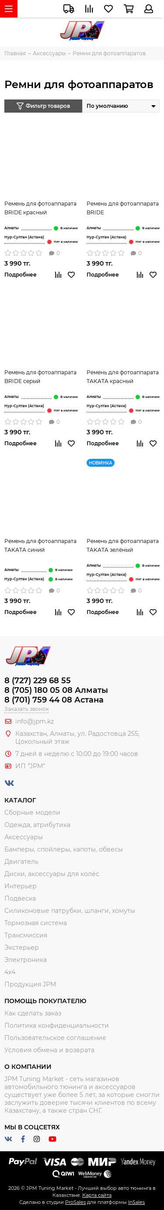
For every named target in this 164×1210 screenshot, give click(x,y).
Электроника (25, 960)
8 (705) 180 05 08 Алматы (56, 690)
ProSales (75, 1202)
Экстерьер (21, 947)
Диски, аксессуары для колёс (51, 874)
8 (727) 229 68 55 (37, 680)
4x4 (9, 972)
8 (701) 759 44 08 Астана (54, 700)
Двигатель (21, 862)
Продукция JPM (30, 984)
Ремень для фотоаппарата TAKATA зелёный (123, 545)
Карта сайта (97, 1195)
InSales (136, 1202)
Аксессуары (23, 837)
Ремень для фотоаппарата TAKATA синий (40, 545)
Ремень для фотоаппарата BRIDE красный (40, 208)
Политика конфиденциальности (56, 1025)
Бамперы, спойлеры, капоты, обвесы (63, 849)
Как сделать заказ (32, 1013)
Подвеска (20, 898)
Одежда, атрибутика (37, 825)
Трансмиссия (25, 935)
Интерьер (20, 886)
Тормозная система (35, 923)
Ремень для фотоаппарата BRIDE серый (40, 376)
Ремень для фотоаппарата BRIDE (123, 208)
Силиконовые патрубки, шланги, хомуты (69, 911)
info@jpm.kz (34, 721)
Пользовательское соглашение (55, 1038)
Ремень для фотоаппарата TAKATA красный (123, 376)
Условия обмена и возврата (49, 1050)
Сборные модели (32, 812)
